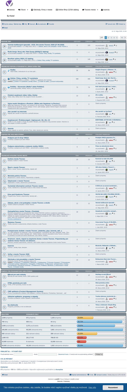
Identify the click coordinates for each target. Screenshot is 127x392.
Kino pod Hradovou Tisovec (18, 194)
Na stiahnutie (13, 305)
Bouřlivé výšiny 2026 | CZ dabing (20, 59)
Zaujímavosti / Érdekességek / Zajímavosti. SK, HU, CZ (29, 120)
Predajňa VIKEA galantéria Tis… (105, 137)
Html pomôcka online (102, 283)
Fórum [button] (23, 10)
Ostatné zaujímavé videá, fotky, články (22, 95)
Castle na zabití (43, 81)
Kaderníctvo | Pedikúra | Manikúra (42, 265)
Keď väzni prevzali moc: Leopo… (106, 86)
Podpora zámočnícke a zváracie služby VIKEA (25, 146)
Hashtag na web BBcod (103, 274)
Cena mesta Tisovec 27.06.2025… (106, 222)
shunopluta (59, 369)
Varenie (11, 128)
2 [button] (108, 37)
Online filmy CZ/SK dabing (67, 10)
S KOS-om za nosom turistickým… (106, 186)
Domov (11, 10)
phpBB (57, 379)
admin (111, 72)
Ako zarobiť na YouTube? (103, 111)
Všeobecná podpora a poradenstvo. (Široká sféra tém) (21, 66)
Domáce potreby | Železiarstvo (18, 264)
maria (18, 60)
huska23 (19, 53)
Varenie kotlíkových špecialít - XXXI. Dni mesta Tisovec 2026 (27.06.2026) (36, 45)
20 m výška (99, 95)
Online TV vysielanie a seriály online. (25, 81)
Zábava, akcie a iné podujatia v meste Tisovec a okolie (29, 203)
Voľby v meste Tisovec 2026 (18, 254)
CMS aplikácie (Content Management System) (25, 291)
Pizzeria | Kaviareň (53, 262)
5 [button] (116, 37)
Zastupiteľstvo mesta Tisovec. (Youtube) (23, 211)
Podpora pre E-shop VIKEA (18, 138)
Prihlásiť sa (5, 351)
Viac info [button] (92, 387)
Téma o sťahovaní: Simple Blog (105, 305)
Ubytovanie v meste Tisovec (19, 181)
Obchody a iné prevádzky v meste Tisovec (24, 259)
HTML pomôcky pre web (17, 283)
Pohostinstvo (65, 262)
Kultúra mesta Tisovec (16, 159)
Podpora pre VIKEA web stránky (12, 134)
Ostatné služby (18, 267)
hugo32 (111, 169)
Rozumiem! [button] (113, 388)
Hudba (12, 70)
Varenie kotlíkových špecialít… (105, 202)
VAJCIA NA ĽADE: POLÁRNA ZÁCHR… (108, 194)
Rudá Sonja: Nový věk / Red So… (106, 78)
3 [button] (111, 37)
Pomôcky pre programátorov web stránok (16, 271)
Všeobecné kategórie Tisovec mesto (14, 155)
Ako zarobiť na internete (17, 112)
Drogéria (32, 264)
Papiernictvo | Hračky (61, 264)
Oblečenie (40, 264)
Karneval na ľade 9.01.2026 (104, 158)
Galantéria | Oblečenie (28, 262)
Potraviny (17, 262)
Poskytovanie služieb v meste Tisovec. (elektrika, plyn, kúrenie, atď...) (35, 231)
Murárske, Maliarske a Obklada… (106, 245)
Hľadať (11, 16)
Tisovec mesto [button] (90, 10)
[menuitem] (17, 24)
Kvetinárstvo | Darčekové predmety (19, 265)
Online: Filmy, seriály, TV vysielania (49, 53)
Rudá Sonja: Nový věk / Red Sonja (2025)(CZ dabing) (28, 52)
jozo (110, 114)
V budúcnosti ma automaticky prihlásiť (82, 354)
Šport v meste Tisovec (16, 167)
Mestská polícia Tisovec (17, 176)
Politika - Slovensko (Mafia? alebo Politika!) (27, 87)
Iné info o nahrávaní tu (14, 219)
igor (110, 89)
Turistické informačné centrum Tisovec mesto (25, 186)
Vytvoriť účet (17, 351)
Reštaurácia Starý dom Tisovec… (106, 259)
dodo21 (19, 46)
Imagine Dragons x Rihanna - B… (106, 69)
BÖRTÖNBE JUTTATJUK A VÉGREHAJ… (108, 120)
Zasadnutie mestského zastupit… (106, 211)
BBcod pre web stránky (17, 274)
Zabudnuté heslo (63, 354)
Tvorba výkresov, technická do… (106, 296)
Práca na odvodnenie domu (104, 146)
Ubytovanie (49, 264)
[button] (101, 37)
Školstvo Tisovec (14, 222)
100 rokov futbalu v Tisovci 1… (105, 167)
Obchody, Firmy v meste (41, 10)
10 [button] (122, 37)
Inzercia (105, 10)
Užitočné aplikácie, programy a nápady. (23, 296)
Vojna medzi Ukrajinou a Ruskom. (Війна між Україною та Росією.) (34, 103)
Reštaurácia (41, 262)
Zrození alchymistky (56, 81)
